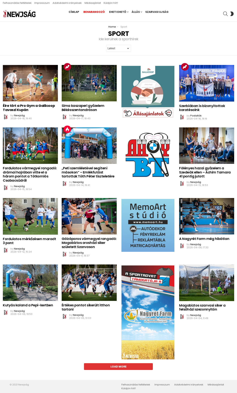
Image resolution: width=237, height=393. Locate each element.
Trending (67, 67)
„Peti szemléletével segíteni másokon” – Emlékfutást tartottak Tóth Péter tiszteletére (88, 172)
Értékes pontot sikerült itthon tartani (86, 307)
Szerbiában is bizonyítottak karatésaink (202, 107)
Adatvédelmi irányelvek (67, 3)
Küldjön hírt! (111, 3)
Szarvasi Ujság (157, 12)
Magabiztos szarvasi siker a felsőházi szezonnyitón (202, 307)
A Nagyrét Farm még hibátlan (204, 238)
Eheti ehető (117, 12)
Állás (136, 12)
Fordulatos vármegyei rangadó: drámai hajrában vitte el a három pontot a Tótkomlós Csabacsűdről (30, 174)
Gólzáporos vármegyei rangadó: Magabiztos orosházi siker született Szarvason (89, 242)
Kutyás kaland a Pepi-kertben (28, 305)
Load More (118, 366)
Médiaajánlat (93, 3)
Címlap (74, 12)
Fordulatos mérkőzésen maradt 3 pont (29, 241)
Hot (67, 129)
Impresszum (42, 3)
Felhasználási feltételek (17, 3)
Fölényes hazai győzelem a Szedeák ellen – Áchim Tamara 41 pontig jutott (205, 172)
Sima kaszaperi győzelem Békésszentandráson (83, 107)
